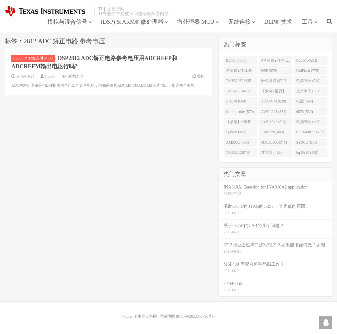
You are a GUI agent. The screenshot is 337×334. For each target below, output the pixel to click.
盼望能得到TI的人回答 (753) (274, 81)
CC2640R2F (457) (310, 132)
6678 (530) (304, 111)
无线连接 (239, 22)
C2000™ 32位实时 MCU (34, 58)
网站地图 (167, 316)
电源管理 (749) (308, 80)
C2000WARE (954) (306, 61)
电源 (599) (304, 101)
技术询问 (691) (308, 91)
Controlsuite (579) (240, 111)
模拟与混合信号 (67, 22)
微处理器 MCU (195, 22)
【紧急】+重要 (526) (238, 123)
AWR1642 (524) (273, 122)
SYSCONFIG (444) (306, 143)
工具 (307, 22)
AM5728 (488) (272, 132)
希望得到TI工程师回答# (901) (239, 71)
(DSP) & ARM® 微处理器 (132, 22)
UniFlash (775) (307, 70)
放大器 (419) (271, 152)
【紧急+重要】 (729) (273, 92)
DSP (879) (269, 70)
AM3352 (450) (237, 142)
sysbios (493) (236, 132)
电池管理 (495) (308, 122)
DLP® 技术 (278, 22)
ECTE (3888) (236, 60)
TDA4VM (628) (273, 101)
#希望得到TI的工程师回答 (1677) (275, 61)
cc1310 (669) (236, 101)
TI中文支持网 (48, 11)
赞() (199, 76)
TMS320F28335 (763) (238, 81)
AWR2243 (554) (273, 111)
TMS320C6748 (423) (238, 153)
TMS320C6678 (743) (238, 92)
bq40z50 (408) (307, 152)
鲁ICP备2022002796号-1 (195, 316)
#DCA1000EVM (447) (274, 143)
